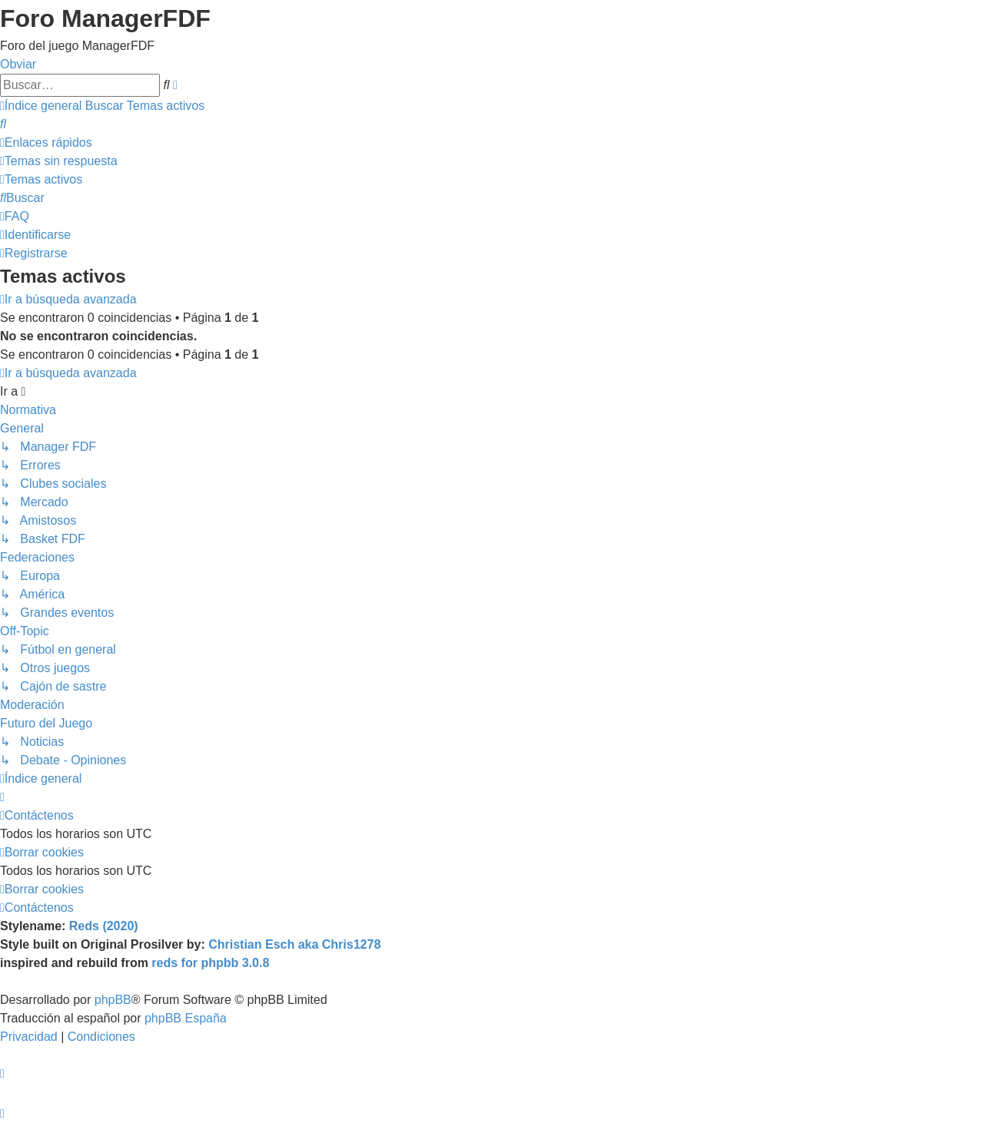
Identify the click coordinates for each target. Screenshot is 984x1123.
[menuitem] (3, 124)
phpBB (113, 999)
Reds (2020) (103, 926)
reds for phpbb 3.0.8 (210, 962)
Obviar (18, 64)
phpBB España (186, 1018)
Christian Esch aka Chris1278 (294, 944)
